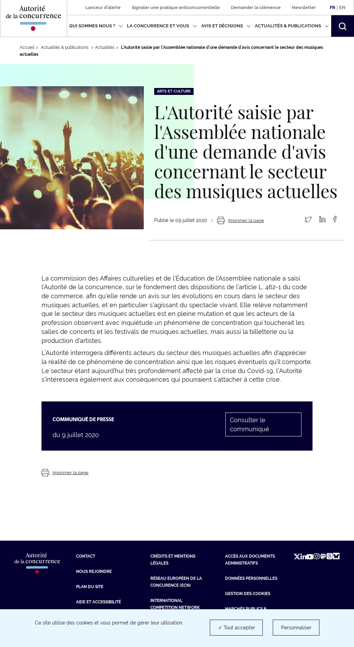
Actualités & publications (292, 25)
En (342, 7)
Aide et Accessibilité (98, 602)
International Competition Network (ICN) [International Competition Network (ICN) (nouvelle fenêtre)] (175, 607)
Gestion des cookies (247, 593)
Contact (85, 556)
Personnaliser (296, 627)
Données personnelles (251, 578)
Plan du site (89, 586)
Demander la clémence (256, 7)
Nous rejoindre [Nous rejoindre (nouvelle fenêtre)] (94, 571)
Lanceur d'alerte (103, 7)
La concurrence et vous (162, 25)
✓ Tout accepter (236, 627)
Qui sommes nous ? (96, 25)
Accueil (27, 47)
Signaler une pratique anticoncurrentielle (176, 7)
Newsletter (304, 7)
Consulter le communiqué (249, 424)
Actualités (104, 47)
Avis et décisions (226, 25)
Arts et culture (174, 91)
